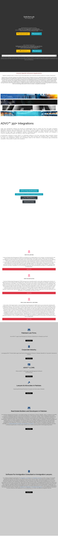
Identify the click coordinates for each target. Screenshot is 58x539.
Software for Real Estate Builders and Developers (51, 513)
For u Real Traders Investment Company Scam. (51, 517)
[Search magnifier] (56, 34)
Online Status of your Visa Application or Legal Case (51, 510)
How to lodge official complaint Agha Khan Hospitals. (51, 507)
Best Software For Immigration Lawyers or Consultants (52, 520)
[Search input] (28, 34)
